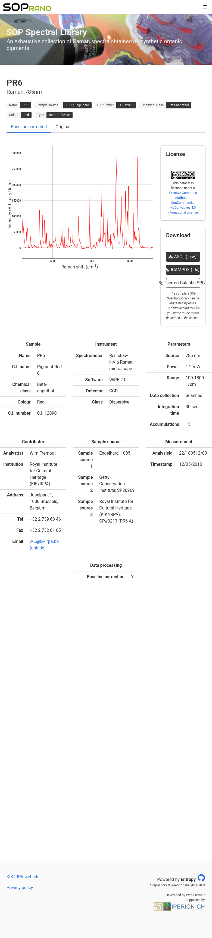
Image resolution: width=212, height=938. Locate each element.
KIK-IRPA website (23, 876)
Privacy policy (20, 887)
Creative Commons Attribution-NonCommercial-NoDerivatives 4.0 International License (182, 202)
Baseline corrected (29, 126)
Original (62, 126)
